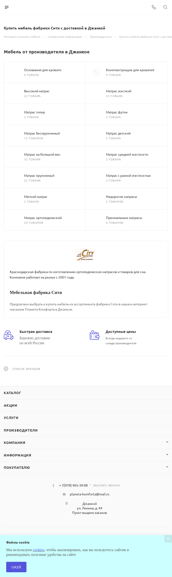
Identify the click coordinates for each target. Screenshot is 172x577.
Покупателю (17, 467)
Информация (17, 455)
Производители (21, 430)
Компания (14, 442)
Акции (10, 405)
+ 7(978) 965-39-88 (73, 485)
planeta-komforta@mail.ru (89, 494)
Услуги (11, 417)
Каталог (12, 393)
